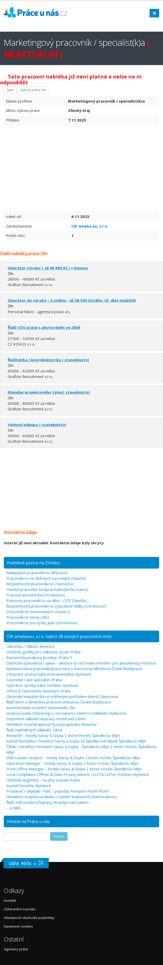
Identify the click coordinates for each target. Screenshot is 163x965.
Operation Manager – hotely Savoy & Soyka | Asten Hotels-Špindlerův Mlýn (72, 763)
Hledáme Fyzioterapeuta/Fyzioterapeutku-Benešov (51, 724)
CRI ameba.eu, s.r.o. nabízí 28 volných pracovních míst (59, 636)
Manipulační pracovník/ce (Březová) (37, 572)
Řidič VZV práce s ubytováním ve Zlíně (44, 327)
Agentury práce (16, 949)
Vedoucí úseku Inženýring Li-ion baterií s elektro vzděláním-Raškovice (66, 713)
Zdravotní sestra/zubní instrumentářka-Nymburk (48, 674)
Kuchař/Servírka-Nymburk (28, 785)
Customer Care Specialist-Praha (34, 679)
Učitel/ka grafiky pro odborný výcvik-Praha (43, 651)
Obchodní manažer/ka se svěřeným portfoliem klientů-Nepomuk (62, 696)
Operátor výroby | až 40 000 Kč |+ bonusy (48, 267)
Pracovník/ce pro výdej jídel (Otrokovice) (41, 622)
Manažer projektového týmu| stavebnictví (49, 392)
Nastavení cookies (18, 926)
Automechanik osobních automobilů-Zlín (40, 707)
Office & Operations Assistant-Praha (38, 690)
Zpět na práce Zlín (33, 90)
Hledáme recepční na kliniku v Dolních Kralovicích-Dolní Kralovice (61, 796)
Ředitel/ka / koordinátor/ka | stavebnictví (48, 359)
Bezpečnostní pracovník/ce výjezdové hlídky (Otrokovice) (56, 606)
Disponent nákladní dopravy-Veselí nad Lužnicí (46, 718)
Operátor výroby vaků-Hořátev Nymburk (42, 685)
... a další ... (15, 807)
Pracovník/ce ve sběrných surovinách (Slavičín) (46, 578)
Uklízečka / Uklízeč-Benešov (30, 646)
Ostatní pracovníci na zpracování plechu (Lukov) (47, 589)
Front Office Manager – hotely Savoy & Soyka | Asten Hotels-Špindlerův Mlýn (74, 768)
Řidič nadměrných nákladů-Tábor (34, 729)
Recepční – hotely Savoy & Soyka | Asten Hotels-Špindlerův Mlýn (63, 735)
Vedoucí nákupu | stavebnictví (37, 424)
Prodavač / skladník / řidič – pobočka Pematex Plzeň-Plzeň (57, 791)
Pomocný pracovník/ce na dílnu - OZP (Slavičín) (46, 600)
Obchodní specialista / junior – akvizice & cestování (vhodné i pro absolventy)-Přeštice (81, 663)
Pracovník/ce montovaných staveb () (38, 611)
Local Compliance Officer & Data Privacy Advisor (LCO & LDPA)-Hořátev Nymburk (77, 774)
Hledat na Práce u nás (28, 821)
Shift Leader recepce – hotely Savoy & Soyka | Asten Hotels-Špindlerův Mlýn (73, 757)
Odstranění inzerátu (20, 909)
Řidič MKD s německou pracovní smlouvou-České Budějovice (58, 702)
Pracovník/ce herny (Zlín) (27, 617)
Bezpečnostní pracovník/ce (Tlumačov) (40, 583)
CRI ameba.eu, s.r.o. (89, 226)
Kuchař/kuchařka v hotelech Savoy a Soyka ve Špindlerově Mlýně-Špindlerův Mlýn (76, 740)
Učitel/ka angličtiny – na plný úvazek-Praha (43, 779)
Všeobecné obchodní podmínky (29, 917)
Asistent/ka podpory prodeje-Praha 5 (39, 657)
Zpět (10, 90)
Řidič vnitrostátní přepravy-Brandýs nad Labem (47, 802)
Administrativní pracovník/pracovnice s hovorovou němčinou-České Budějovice (74, 668)
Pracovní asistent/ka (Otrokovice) (35, 594)
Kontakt (10, 900)
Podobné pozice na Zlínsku (33, 563)
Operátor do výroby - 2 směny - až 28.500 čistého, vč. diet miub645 (72, 300)
